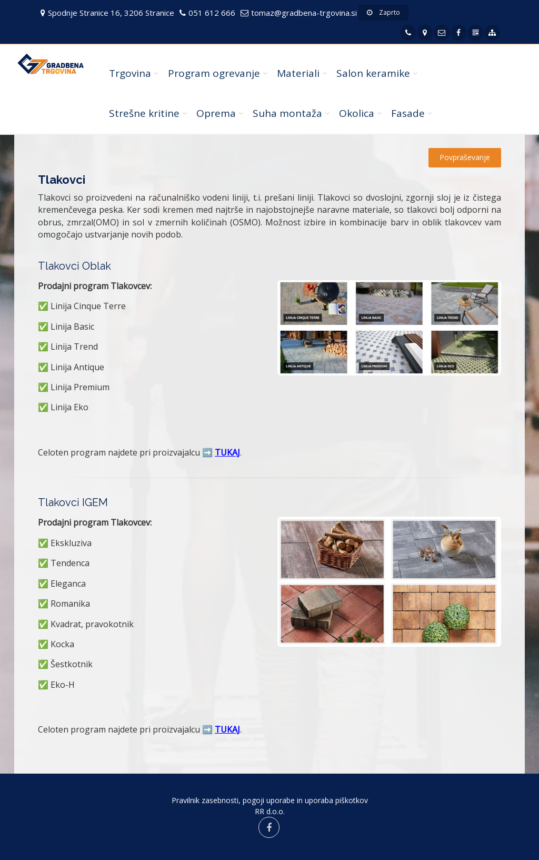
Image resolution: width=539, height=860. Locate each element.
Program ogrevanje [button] (214, 73)
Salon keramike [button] (373, 73)
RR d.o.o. (270, 811)
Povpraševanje (465, 157)
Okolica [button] (356, 113)
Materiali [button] (298, 73)
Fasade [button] (408, 113)
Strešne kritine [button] (144, 113)
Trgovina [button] (130, 73)
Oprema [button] (216, 113)
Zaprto (383, 12)
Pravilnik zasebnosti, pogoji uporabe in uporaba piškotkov (270, 800)
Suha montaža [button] (287, 113)
